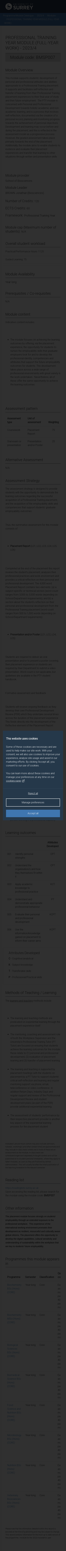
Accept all (33, 813)
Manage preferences (33, 802)
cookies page (15, 780)
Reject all (33, 793)
